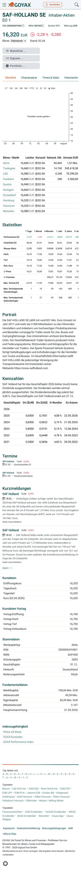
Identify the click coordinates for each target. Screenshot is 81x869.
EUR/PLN (19, 792)
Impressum (9, 828)
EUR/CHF (65, 788)
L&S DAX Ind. (19, 788)
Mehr (7, 568)
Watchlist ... (16, 50)
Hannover (9, 205)
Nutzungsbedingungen (54, 828)
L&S (5, 173)
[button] (5, 863)
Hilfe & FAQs (9, 834)
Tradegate (9, 168)
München (8, 211)
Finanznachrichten (12, 812)
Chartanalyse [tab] (29, 77)
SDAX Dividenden (26, 816)
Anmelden (52, 4)
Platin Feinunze (61, 796)
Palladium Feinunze (12, 800)
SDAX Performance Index (18, 741)
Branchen (44, 816)
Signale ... (15, 58)
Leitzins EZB (33, 792)
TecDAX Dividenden (55, 812)
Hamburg (8, 200)
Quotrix (7, 184)
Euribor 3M (48, 792)
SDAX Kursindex (13, 736)
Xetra (6, 163)
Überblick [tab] (10, 77)
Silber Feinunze (42, 796)
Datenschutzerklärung (28, 828)
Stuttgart (8, 189)
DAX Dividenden (33, 812)
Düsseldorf (9, 195)
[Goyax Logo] (19, 4)
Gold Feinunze (24, 796)
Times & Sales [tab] (50, 77)
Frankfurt (8, 179)
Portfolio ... (15, 65)
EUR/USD (34, 788)
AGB (70, 828)
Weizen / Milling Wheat (51, 800)
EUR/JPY (7, 792)
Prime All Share (12, 731)
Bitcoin (6, 788)
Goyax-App (57, 816)
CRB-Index (31, 800)
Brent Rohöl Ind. (49, 788)
